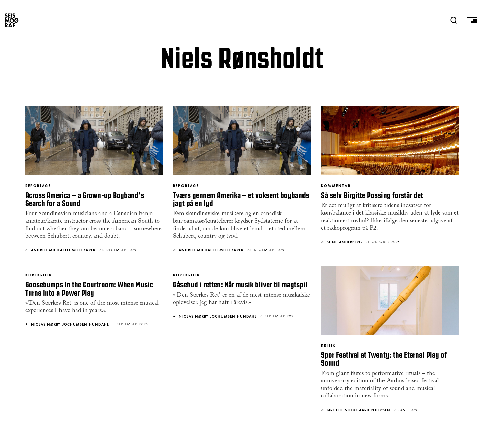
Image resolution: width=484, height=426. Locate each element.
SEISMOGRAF (12, 20)
